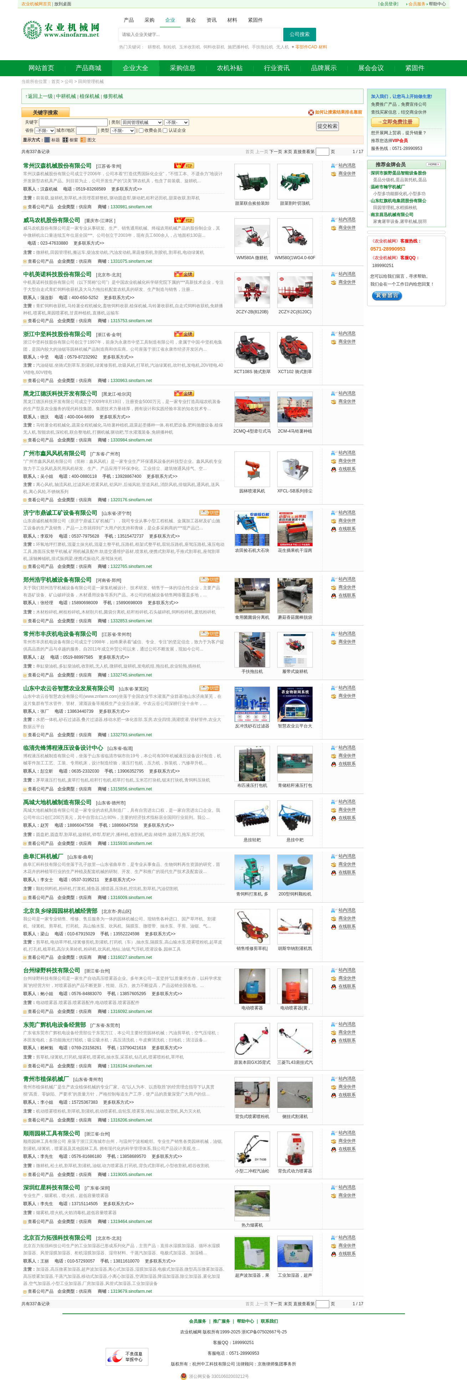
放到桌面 (62, 3)
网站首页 (41, 68)
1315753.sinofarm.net (131, 320)
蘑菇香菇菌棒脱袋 (295, 617)
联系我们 (269, 1321)
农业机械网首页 (36, 3)
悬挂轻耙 (252, 839)
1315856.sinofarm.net (131, 788)
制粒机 (169, 47)
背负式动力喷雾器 (295, 1171)
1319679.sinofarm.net (131, 1291)
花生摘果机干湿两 (295, 550)
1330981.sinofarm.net (131, 206)
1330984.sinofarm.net (131, 440)
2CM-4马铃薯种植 (295, 431)
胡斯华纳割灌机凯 (295, 948)
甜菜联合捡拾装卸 (252, 203)
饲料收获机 (214, 47)
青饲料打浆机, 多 (252, 894)
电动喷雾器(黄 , (295, 1007)
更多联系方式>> (126, 189)
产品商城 (88, 68)
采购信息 (183, 68)
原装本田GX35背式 (252, 1062)
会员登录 (388, 3)
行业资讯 (277, 68)
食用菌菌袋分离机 (252, 617)
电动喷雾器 (252, 1007)
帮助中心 (437, 3)
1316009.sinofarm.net (131, 897)
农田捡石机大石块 (252, 550)
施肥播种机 (238, 47)
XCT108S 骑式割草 (252, 371)
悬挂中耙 (295, 839)
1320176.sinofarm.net (131, 499)
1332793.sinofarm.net (131, 734)
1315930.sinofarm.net (131, 843)
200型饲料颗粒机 (295, 894)
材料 (323, 47)
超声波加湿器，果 (252, 1275)
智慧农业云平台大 (295, 725)
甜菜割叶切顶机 (295, 203)
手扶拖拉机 (262, 47)
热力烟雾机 (252, 1225)
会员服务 (417, 3)
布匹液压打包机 (252, 785)
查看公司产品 (41, 206)
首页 (55, 81)
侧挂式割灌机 (295, 1116)
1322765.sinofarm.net (131, 566)
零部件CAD (306, 47)
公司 (69, 81)
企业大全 (135, 68)
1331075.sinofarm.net (131, 261)
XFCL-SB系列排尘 (295, 490)
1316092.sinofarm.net (131, 1011)
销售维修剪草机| (252, 948)
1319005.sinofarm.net (131, 1174)
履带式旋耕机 (295, 671)
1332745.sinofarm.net (131, 675)
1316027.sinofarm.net (131, 957)
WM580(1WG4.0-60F (295, 257)
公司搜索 (300, 34)
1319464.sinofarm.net (131, 1221)
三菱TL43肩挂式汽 (295, 1062)
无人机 (282, 47)
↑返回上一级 (39, 96)
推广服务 (221, 1321)
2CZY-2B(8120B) (252, 311)
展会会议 (371, 68)
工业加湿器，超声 (295, 1275)
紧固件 (415, 68)
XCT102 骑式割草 (295, 371)
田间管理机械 (91, 81)
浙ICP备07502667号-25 (264, 1331)
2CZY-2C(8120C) (295, 311)
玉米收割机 (189, 47)
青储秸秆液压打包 (295, 785)
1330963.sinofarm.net (131, 380)
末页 (288, 151)
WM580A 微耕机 (252, 257)
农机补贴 (230, 68)
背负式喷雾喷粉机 (252, 1116)
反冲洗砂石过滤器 (252, 725)
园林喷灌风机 (252, 490)
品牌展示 (324, 68)
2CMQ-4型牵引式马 (252, 431)
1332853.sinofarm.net (131, 620)
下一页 (275, 151)
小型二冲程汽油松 (252, 1171)
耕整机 (154, 47)
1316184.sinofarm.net (131, 1065)
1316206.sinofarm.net (131, 1120)
